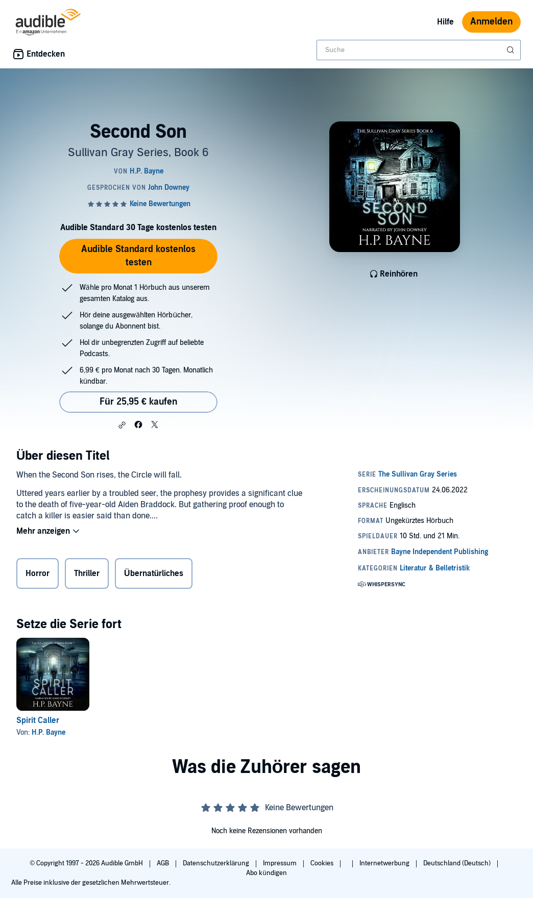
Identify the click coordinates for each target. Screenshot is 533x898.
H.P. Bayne (48, 732)
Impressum (280, 863)
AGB (164, 863)
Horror (38, 573)
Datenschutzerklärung (217, 863)
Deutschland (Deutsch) (457, 863)
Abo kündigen (266, 873)
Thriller (87, 573)
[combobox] (419, 50)
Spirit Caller (37, 720)
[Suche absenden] (511, 50)
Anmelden (491, 21)
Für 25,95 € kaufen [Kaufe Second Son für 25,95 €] (138, 401)
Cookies (322, 863)
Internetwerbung (385, 863)
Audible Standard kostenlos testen (138, 256)
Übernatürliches (153, 573)
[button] (122, 425)
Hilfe (445, 22)
